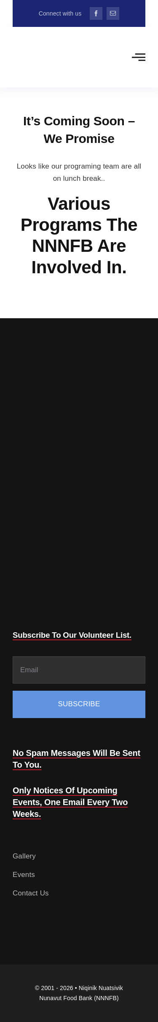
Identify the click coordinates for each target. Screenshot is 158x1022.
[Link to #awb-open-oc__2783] (138, 57)
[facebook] (96, 13)
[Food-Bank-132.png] (40, 39)
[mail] (113, 13)
